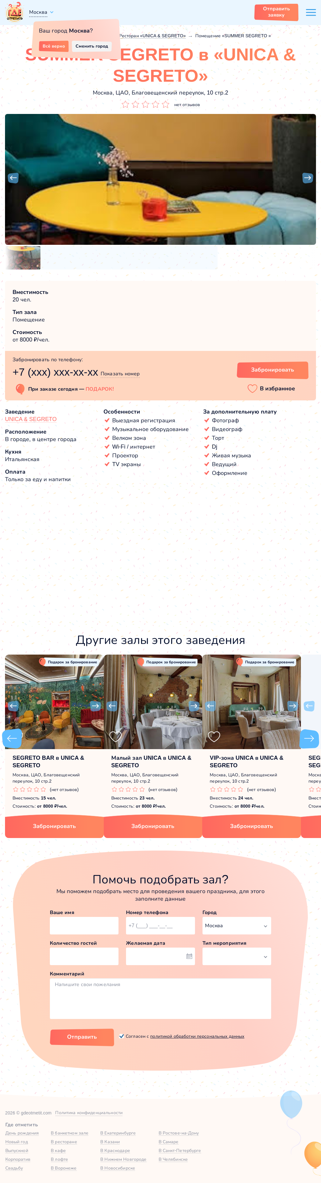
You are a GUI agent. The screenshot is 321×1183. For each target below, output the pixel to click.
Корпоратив (17, 1159)
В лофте (59, 1159)
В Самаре (169, 1141)
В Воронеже (63, 1167)
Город (210, 912)
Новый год (16, 1141)
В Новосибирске (117, 1167)
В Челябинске (173, 1159)
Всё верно (54, 46)
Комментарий (67, 973)
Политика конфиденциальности (89, 1112)
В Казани (110, 1141)
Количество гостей (73, 943)
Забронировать (54, 826)
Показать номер (120, 373)
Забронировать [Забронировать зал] (272, 370)
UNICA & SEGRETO (31, 419)
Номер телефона (147, 912)
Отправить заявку (276, 12)
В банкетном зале (69, 1132)
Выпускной (16, 1150)
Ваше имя (62, 912)
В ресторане (64, 1141)
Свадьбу (14, 1167)
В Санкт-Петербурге (180, 1150)
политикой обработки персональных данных (197, 1036)
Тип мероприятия (225, 943)
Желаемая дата (145, 943)
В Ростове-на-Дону (179, 1132)
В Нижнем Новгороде (123, 1159)
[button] (13, 178)
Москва (38, 12)
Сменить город (92, 46)
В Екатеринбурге (118, 1132)
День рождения (22, 1132)
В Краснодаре (115, 1150)
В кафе (58, 1150)
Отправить (82, 1037)
